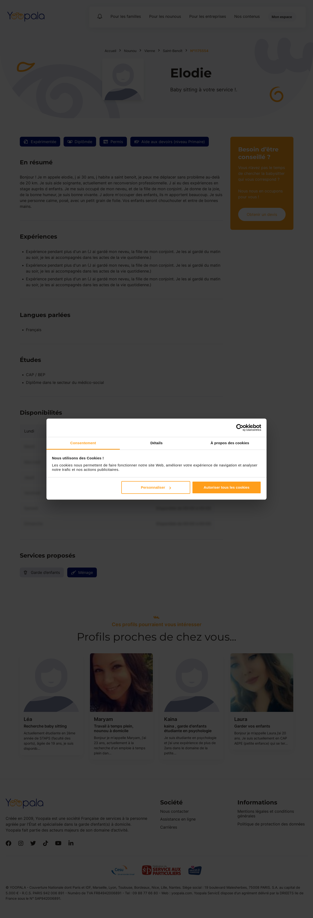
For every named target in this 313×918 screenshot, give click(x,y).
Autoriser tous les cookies (227, 487)
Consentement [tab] (83, 443)
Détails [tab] (156, 443)
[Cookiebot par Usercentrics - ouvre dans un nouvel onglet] (239, 427)
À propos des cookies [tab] (230, 443)
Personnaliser (156, 487)
